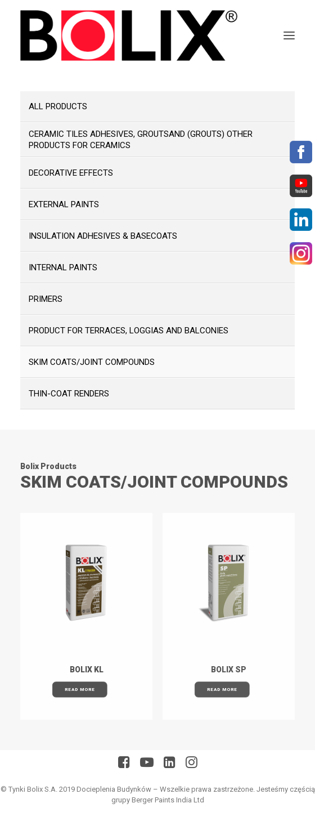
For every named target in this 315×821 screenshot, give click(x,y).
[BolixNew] (128, 35)
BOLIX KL (87, 669)
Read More (79, 689)
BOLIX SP (228, 669)
